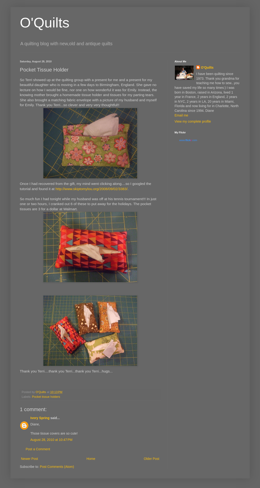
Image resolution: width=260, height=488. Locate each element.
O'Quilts (45, 22)
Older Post (151, 459)
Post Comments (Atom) (57, 467)
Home (91, 459)
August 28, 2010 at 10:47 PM (51, 440)
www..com (188, 140)
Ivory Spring (40, 418)
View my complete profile (193, 121)
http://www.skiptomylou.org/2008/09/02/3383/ (92, 189)
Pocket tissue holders (46, 396)
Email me (181, 115)
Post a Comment (38, 449)
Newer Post (29, 459)
